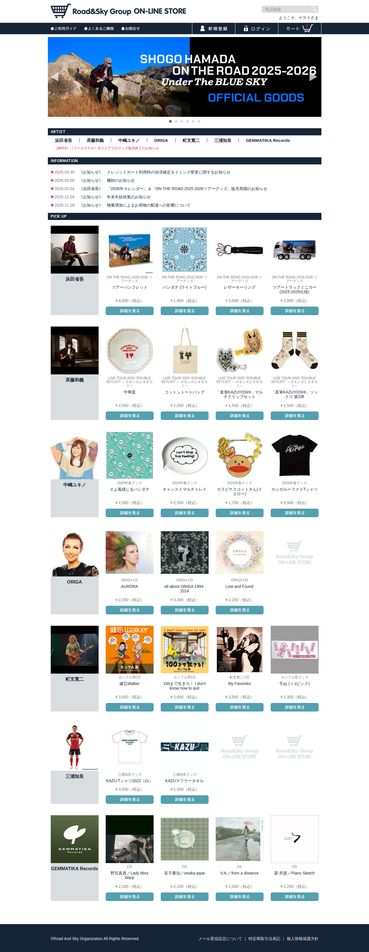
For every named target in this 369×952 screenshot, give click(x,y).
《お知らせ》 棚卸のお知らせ (107, 180)
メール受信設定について (220, 938)
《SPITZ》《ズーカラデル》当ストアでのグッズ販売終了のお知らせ (106, 148)
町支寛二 (191, 140)
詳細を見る (130, 311)
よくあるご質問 (99, 28)
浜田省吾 (63, 140)
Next (314, 76)
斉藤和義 (95, 140)
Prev (55, 76)
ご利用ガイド (63, 28)
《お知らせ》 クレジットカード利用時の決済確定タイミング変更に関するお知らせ (155, 172)
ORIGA (161, 140)
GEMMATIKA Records (268, 140)
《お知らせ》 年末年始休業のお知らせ (115, 197)
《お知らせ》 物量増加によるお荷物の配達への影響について (135, 205)
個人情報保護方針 (303, 938)
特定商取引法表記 (264, 938)
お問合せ (130, 28)
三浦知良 (222, 140)
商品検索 (273, 9)
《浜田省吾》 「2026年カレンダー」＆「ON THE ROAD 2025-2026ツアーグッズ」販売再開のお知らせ (173, 188)
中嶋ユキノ (129, 140)
